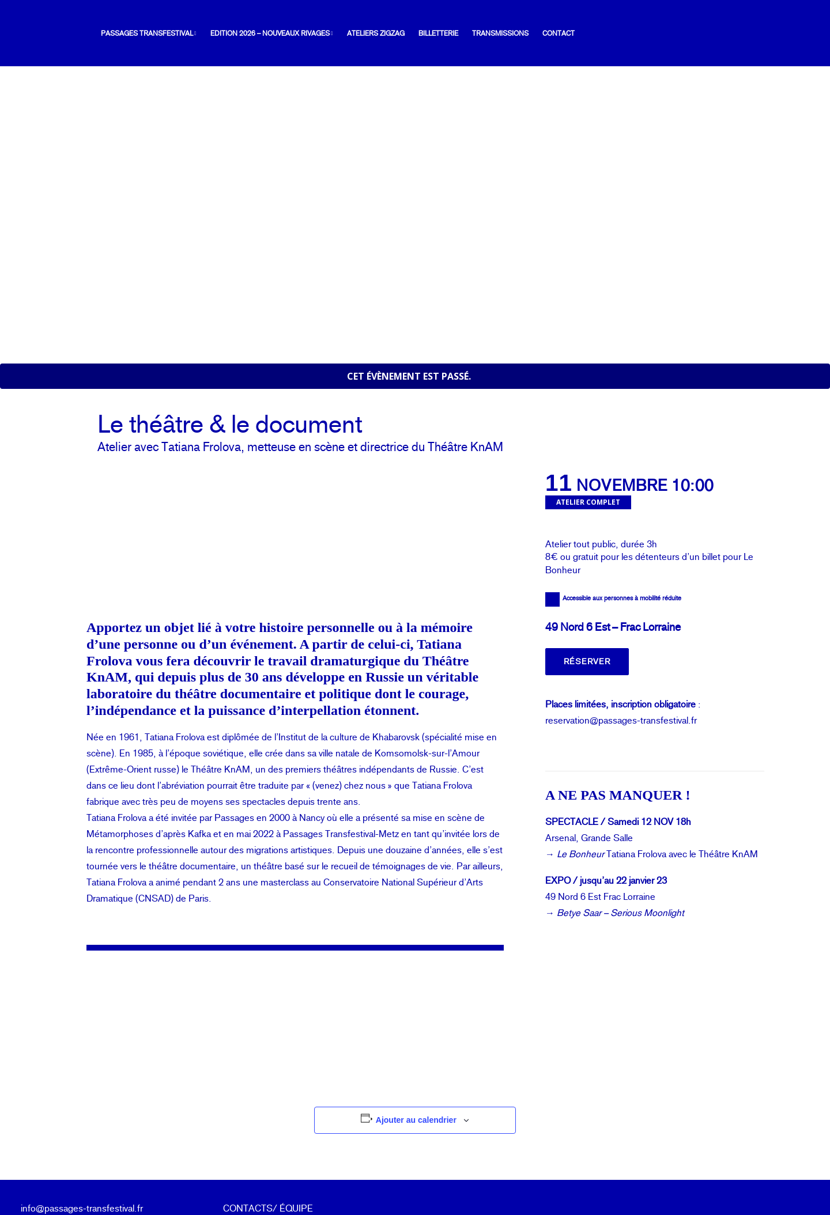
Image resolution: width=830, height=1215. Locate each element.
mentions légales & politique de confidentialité (290, 1166)
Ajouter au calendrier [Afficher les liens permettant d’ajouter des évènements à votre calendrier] (416, 1034)
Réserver (587, 576)
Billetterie (425, 33)
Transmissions (487, 33)
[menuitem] (138, 33)
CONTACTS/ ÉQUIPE (268, 1122)
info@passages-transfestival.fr (82, 1122)
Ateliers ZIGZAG (362, 33)
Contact (545, 33)
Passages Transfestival (135, 33)
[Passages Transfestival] (44, 33)
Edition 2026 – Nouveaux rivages (258, 33)
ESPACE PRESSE (261, 1138)
